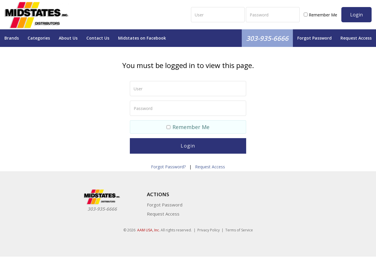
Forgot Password (314, 38)
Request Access (356, 38)
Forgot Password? (168, 167)
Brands (11, 38)
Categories (39, 38)
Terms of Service (239, 230)
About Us (68, 38)
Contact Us (97, 38)
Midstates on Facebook (142, 38)
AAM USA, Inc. (148, 230)
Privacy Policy (208, 230)
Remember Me (320, 15)
